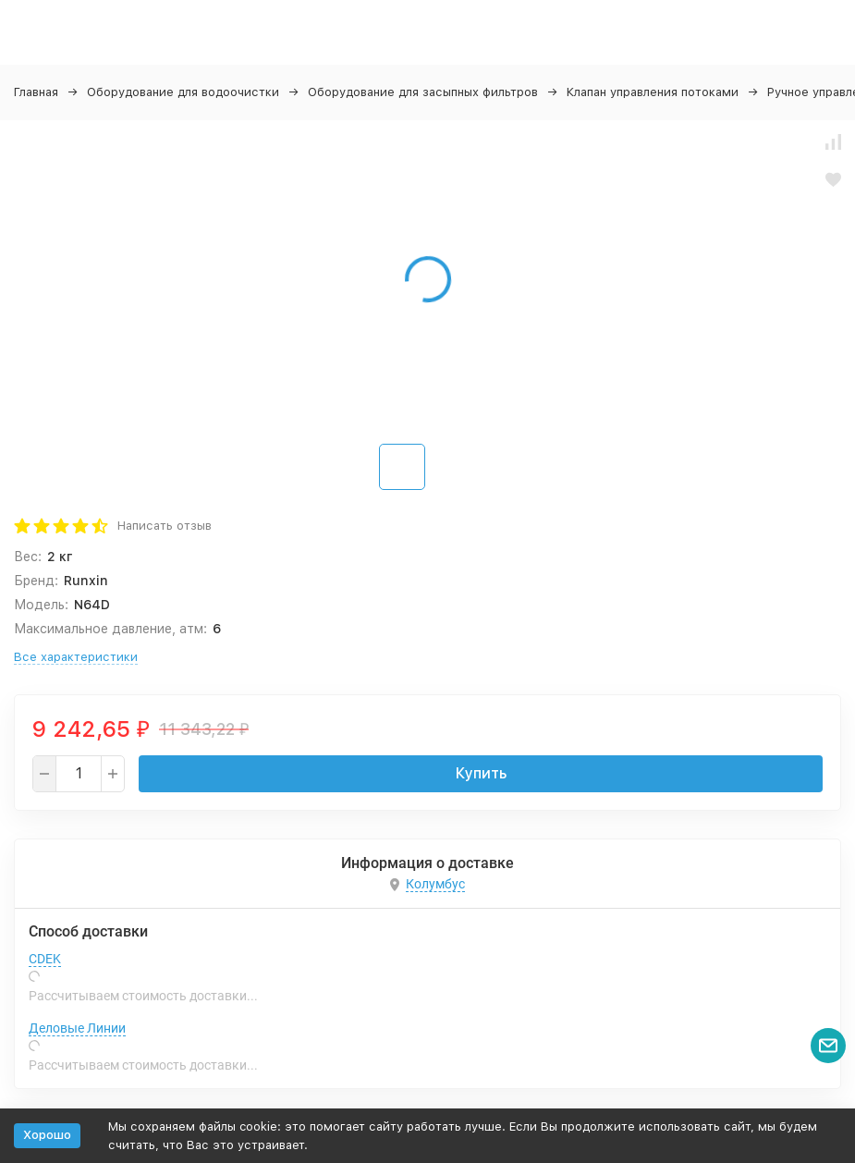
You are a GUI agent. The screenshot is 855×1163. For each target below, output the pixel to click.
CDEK (45, 958)
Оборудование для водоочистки (183, 92)
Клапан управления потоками (653, 92)
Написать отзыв (164, 526)
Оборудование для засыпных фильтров (423, 92)
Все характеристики (76, 657)
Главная (36, 92)
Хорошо (47, 1135)
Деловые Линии (77, 1028)
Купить (481, 773)
